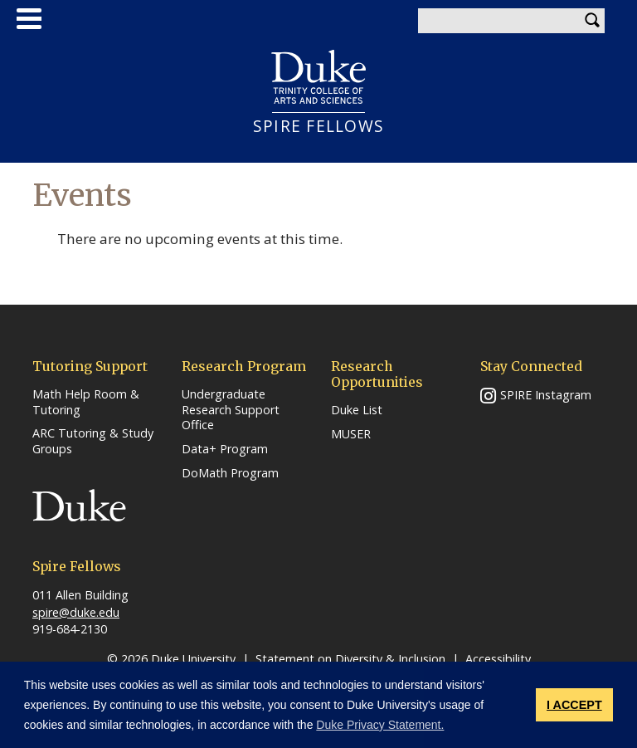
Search (592, 20)
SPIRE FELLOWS (319, 126)
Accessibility (498, 659)
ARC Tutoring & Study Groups (92, 441)
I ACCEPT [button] (574, 704)
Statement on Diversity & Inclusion (350, 659)
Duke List (356, 410)
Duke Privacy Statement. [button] (380, 724)
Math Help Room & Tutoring (85, 402)
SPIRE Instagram (545, 395)
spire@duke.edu (75, 612)
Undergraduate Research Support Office (231, 410)
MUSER (351, 434)
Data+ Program (225, 449)
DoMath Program (230, 473)
